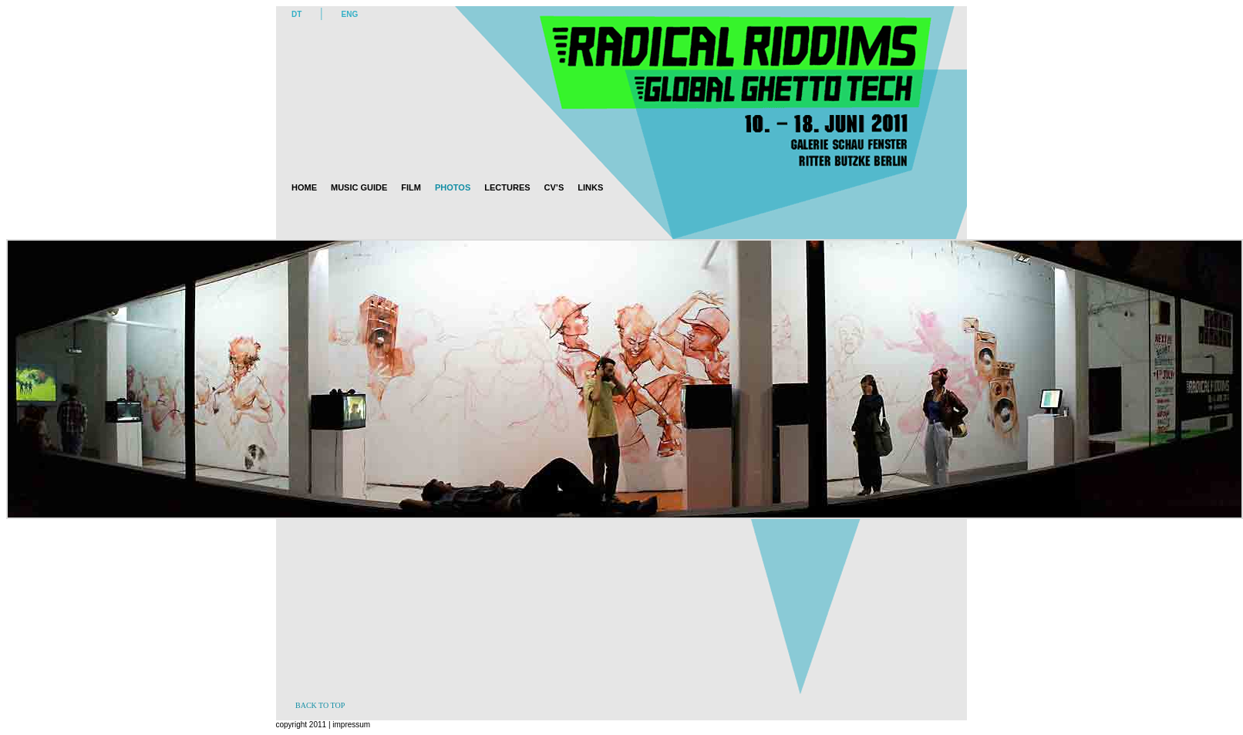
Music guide (359, 187)
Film (411, 187)
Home (304, 187)
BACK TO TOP (320, 705)
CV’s (554, 187)
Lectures (507, 187)
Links (590, 187)
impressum (350, 724)
